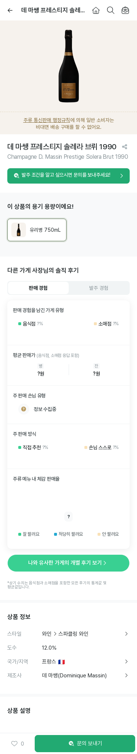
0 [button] (17, 743)
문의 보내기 (85, 743)
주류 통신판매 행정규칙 (46, 120)
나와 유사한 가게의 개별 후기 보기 (68, 562)
